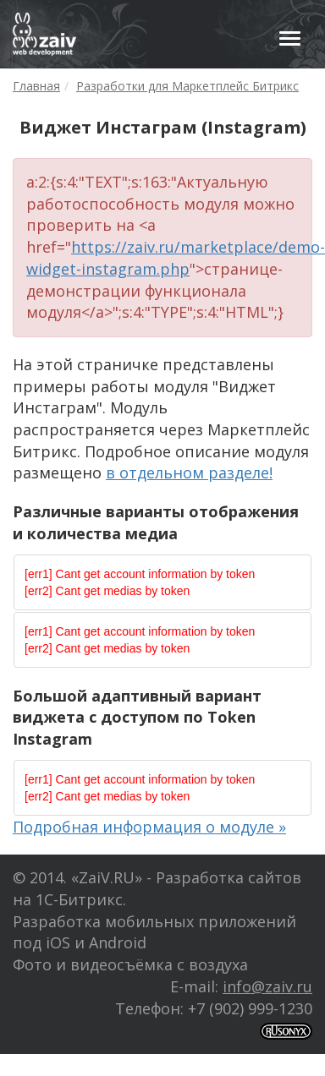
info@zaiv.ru (267, 986)
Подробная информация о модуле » (149, 827)
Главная (36, 86)
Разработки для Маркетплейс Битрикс (187, 86)
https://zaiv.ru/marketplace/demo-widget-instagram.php (175, 258)
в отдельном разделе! (189, 472)
